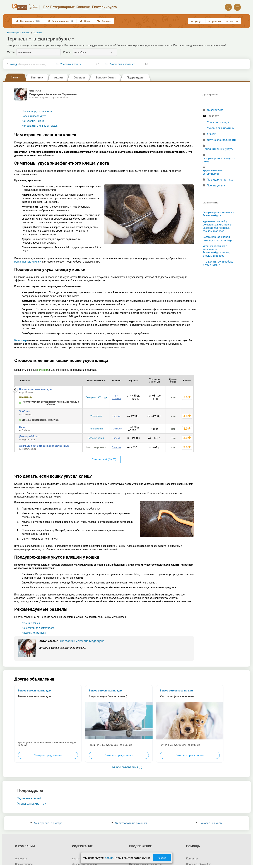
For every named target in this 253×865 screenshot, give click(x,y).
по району (214, 21)
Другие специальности (221, 139)
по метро (232, 21)
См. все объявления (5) (126, 767)
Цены (85, 21)
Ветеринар (20, 340)
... (208, 104)
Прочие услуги (216, 185)
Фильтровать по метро (46, 823)
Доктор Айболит (29, 436)
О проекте (21, 858)
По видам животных (220, 179)
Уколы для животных (122, 64)
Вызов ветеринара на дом (35, 389)
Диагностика (215, 110)
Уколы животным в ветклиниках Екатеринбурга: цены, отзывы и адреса (216, 250)
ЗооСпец (24, 411)
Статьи (76, 858)
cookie (109, 858)
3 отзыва (116, 447)
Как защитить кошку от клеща (39, 125)
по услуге (197, 21)
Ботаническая (96, 438)
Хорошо (162, 858)
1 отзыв (116, 416)
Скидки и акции (60, 21)
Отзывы (103, 21)
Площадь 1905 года (96, 397)
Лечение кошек (31, 623)
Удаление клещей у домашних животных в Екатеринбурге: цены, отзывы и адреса (217, 226)
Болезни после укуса (34, 116)
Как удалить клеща (33, 120)
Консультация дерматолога (38, 627)
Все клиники (28, 21)
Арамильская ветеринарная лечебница (44, 445)
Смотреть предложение (48, 755)
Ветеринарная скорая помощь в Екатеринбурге (218, 238)
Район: (67, 52)
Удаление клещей (70, 64)
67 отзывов (116, 397)
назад (28, 64)
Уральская (96, 416)
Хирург (211, 134)
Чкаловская (96, 428)
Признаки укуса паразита (37, 111)
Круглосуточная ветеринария (213, 172)
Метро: (11, 52)
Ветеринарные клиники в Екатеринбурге (219, 214)
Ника (22, 427)
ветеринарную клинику (28, 261)
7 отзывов (116, 428)
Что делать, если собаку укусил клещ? (218, 263)
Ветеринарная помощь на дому (219, 160)
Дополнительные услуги (218, 149)
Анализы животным (34, 632)
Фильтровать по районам (129, 823)
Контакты (192, 858)
